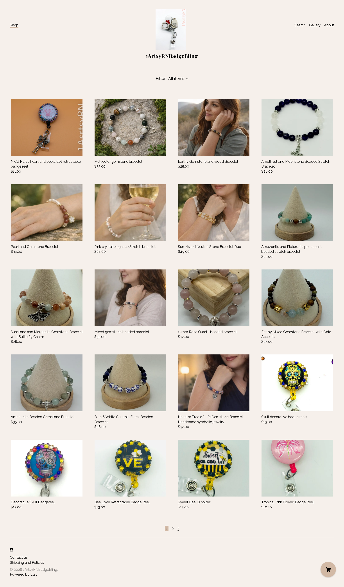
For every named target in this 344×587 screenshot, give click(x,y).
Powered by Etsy (24, 574)
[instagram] (11, 550)
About (329, 25)
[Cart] (328, 569)
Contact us (19, 557)
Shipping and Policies (27, 562)
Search (300, 25)
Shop (14, 25)
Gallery (315, 25)
